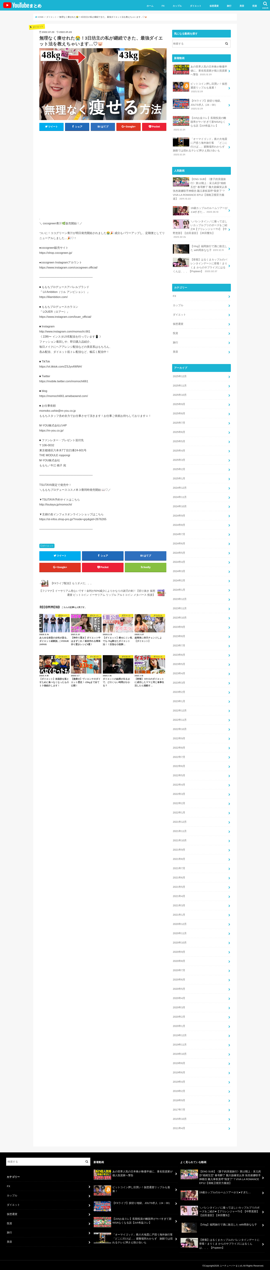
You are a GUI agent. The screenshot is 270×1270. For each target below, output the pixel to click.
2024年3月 (179, 570)
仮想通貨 (214, 6)
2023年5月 (179, 663)
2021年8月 (179, 858)
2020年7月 (179, 969)
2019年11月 (180, 1043)
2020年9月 (179, 950)
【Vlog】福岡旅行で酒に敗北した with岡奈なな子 (200, 248)
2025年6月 (179, 431)
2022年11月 (180, 719)
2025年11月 (180, 385)
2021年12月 (180, 821)
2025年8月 (179, 413)
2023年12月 (180, 598)
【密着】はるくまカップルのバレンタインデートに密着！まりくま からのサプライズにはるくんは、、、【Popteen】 (200, 265)
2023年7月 (179, 644)
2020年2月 (179, 1015)
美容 (242, 6)
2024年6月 (179, 543)
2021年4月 (179, 895)
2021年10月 (180, 839)
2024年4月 (179, 561)
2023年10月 (180, 617)
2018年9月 (179, 1099)
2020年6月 (179, 978)
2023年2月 (179, 691)
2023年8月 (179, 635)
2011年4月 (179, 1127)
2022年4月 (179, 784)
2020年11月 (180, 932)
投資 (254, 6)
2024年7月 (179, 533)
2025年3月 (179, 459)
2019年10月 (180, 1052)
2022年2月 (179, 802)
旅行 (229, 6)
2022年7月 (179, 756)
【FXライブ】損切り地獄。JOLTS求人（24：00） (198, 104)
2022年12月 (180, 709)
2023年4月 (179, 672)
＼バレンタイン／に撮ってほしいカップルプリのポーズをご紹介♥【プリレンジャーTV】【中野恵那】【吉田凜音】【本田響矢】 (200, 229)
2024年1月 (179, 589)
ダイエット (195, 6)
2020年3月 (179, 1006)
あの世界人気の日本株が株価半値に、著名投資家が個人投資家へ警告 (200, 70)
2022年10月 (180, 728)
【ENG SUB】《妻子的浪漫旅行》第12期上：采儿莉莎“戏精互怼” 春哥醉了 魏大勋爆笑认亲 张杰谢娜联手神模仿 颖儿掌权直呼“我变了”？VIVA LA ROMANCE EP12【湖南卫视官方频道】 (200, 188)
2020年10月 (180, 941)
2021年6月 (179, 876)
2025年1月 (179, 478)
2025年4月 (179, 450)
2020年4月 (179, 997)
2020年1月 (179, 1025)
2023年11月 (180, 607)
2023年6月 (179, 654)
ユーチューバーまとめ (231, 1264)
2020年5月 (179, 987)
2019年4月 (179, 1080)
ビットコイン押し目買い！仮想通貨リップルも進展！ (200, 87)
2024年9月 (179, 515)
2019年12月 (180, 1034)
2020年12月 (180, 923)
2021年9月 (179, 848)
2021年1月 (179, 913)
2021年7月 (179, 867)
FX (163, 6)
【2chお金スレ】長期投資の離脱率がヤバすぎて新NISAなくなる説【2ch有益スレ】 (199, 123)
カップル (177, 6)
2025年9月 (179, 403)
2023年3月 (179, 682)
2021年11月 (180, 830)
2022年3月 (179, 793)
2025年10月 (180, 394)
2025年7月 (179, 422)
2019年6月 (179, 1071)
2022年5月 (179, 774)
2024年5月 (179, 552)
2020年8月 (179, 960)
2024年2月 (179, 580)
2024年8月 (179, 524)
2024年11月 (180, 496)
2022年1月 (179, 811)
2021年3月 (179, 904)
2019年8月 (179, 1062)
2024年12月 (180, 487)
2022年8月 (179, 746)
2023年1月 (179, 700)
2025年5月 (179, 441)
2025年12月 (180, 376)
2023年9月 (179, 626)
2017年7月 (179, 1108)
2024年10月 (180, 505)
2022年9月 (179, 737)
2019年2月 (179, 1089)
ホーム (150, 6)
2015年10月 (180, 1117)
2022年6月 (179, 765)
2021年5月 (179, 886)
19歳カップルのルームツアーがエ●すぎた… (200, 210)
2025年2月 (179, 468)
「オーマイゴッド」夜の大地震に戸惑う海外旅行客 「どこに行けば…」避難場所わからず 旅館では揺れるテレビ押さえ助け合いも (200, 146)
